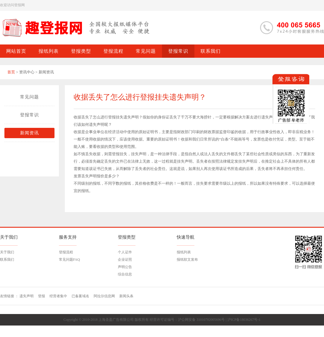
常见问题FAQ (69, 259)
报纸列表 (184, 252)
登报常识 (29, 115)
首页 (11, 72)
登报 (41, 296)
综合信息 (125, 274)
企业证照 (125, 259)
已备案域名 (80, 296)
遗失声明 (131, 117)
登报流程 (66, 252)
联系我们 (7, 259)
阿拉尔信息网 (104, 296)
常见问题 (29, 97)
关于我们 (7, 252)
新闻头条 (126, 296)
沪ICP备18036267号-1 (244, 320)
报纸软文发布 (187, 259)
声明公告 (125, 267)
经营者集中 (58, 296)
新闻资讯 (29, 132)
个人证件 (125, 252)
